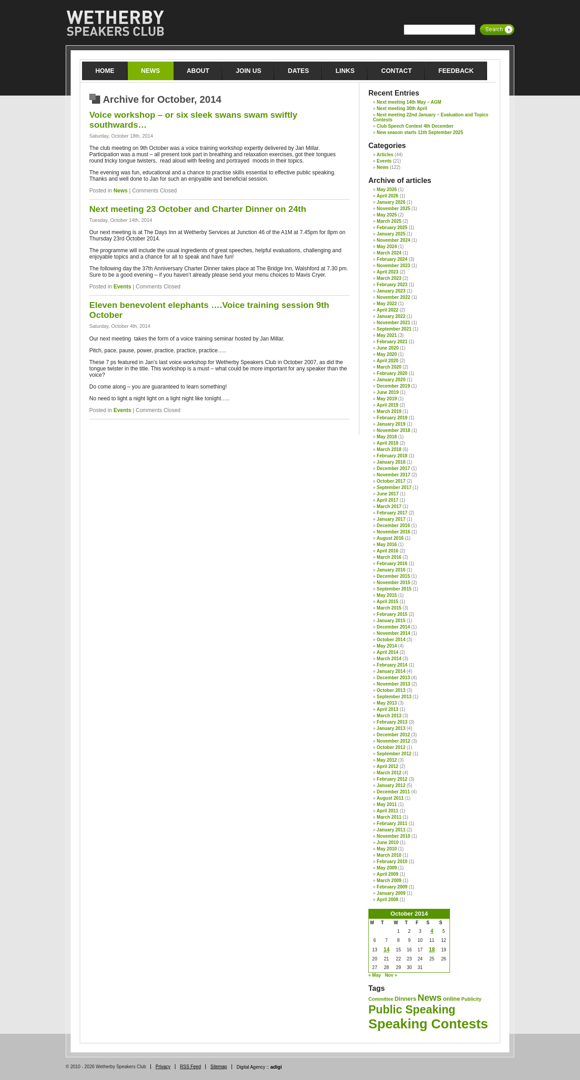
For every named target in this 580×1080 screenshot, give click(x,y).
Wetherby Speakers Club (115, 24)
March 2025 (389, 221)
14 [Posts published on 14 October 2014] (386, 949)
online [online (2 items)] (451, 998)
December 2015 (393, 576)
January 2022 (391, 316)
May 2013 (386, 703)
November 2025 (393, 208)
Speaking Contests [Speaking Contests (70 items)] (428, 1023)
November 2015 (393, 582)
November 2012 (393, 741)
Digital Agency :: (259, 1067)
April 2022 (387, 309)
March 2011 (389, 817)
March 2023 (389, 278)
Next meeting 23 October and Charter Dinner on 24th (197, 209)
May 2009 (386, 867)
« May (374, 975)
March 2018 (389, 449)
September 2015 (394, 588)
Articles (385, 154)
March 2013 (389, 715)
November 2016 (393, 531)
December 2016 (393, 525)
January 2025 (391, 233)
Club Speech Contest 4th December (415, 126)
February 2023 (392, 284)
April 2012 (387, 766)
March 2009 (389, 880)
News (150, 70)
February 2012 (392, 779)
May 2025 (386, 214)
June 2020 (387, 348)
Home (104, 70)
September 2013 (394, 696)
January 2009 (391, 893)
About (198, 70)
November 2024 (393, 240)
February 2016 (392, 563)
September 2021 (394, 328)
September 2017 (394, 487)
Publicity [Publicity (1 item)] (471, 999)
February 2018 (392, 455)
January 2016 (391, 569)
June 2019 (387, 392)
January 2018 (391, 462)
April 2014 (387, 652)
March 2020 (389, 367)
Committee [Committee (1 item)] (380, 999)
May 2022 (386, 303)
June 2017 (387, 493)
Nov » (391, 975)
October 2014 (391, 639)
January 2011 (391, 829)
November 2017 (393, 474)
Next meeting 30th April (402, 108)
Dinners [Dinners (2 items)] (405, 998)
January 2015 (391, 620)
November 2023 (393, 265)
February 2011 (392, 823)
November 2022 (393, 297)
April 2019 (387, 405)
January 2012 (391, 785)
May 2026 (386, 189)
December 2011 (393, 791)
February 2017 (392, 512)
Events (122, 286)
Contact (396, 70)
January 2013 (391, 728)
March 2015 (389, 607)
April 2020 (387, 360)
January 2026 (391, 202)
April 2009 (387, 874)
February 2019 (392, 417)
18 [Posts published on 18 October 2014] (432, 949)
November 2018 (393, 430)
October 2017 (391, 481)
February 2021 (392, 341)
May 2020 (386, 354)
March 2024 (389, 252)
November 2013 (393, 684)
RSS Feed (190, 1066)
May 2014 (386, 645)
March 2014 (389, 658)
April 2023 (387, 271)
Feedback (456, 70)
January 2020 (391, 379)
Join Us (248, 70)
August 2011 (390, 798)
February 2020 (392, 373)
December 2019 (393, 386)
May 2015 (386, 595)
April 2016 (387, 550)
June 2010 (387, 842)
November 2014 (393, 633)
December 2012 (393, 734)
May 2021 (386, 335)
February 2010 (392, 861)
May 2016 (386, 544)
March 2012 (389, 772)
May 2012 (386, 760)
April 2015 (387, 601)
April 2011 (387, 810)
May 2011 (386, 804)
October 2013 (391, 690)
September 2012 (394, 753)
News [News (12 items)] (429, 998)
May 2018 (386, 436)
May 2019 (386, 398)
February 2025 (392, 227)
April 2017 (387, 500)
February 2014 (392, 664)
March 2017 (389, 506)
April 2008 (387, 899)
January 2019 (391, 424)
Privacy (162, 1066)
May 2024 (386, 246)
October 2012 (391, 747)
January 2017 (391, 519)
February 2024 (392, 259)
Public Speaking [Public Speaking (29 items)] (411, 1009)
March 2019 (389, 411)
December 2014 (393, 626)
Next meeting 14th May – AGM (409, 102)
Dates (298, 70)
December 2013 (393, 677)
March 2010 (389, 855)
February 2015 (392, 614)
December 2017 (393, 468)
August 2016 (390, 538)
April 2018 (387, 443)
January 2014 (391, 671)
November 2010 (393, 836)
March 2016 (389, 557)
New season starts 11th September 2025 (420, 132)
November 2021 (393, 322)
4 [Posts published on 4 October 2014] (432, 931)
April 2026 (387, 195)
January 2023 (391, 290)
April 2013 (387, 709)
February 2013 (392, 722)
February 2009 (392, 886)
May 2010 (386, 848)
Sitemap (218, 1066)
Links (345, 70)
